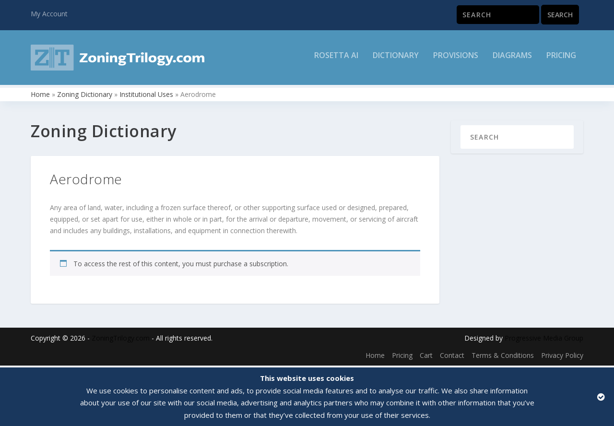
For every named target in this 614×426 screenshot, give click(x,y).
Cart (426, 357)
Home (40, 96)
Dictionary (396, 60)
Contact (452, 357)
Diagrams (512, 60)
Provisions (455, 60)
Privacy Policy (562, 357)
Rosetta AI (336, 60)
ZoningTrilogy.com (121, 340)
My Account (49, 13)
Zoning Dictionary (84, 96)
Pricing (561, 60)
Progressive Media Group (544, 340)
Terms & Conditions (503, 357)
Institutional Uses (146, 96)
